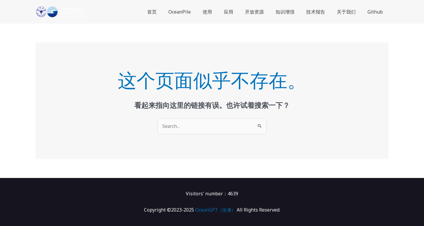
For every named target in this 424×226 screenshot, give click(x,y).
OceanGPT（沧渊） (215, 210)
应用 (241, 12)
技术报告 (321, 12)
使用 (222, 12)
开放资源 (265, 12)
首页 (172, 12)
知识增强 (293, 12)
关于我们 (349, 12)
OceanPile (197, 12)
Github (376, 12)
